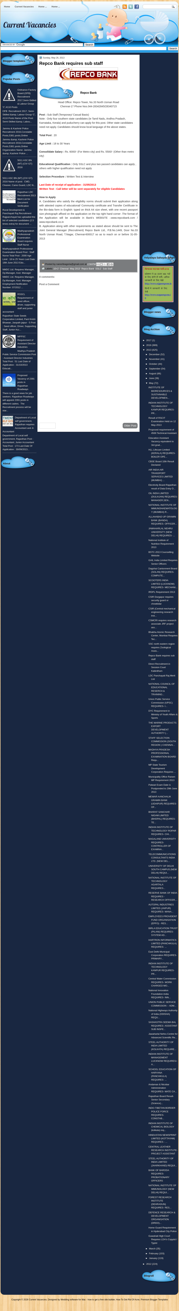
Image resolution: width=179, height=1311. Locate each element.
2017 (149, 340)
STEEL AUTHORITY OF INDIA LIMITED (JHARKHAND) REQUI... (162, 1162)
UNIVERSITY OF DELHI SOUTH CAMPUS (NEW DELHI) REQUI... (162, 869)
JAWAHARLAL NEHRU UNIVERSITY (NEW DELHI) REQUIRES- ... (161, 532)
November (154, 359)
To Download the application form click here (66, 255)
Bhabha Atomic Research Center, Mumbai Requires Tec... (163, 636)
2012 (149, 1264)
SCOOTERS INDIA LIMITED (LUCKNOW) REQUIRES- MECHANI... (162, 584)
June (152, 378)
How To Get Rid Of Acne (128, 1299)
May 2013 (75, 268)
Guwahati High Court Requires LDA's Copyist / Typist (162, 1239)
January (153, 1258)
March (152, 1248)
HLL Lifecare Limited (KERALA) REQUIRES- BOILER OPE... (161, 453)
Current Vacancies (24, 6)
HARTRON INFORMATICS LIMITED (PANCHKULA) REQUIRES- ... (162, 943)
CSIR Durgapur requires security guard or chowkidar (160, 600)
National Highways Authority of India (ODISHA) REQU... (162, 1014)
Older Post (130, 425)
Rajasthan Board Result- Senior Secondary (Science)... (161, 1100)
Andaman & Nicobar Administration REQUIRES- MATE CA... (162, 1088)
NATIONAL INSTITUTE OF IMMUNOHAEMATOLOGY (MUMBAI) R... (162, 508)
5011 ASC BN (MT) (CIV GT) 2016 (24, 164)
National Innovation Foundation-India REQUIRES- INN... (159, 994)
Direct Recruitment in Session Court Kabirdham (159, 667)
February (154, 1253)
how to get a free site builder (101, 1299)
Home (7, 6)
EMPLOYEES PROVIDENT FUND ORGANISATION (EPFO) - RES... (162, 920)
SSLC (98, 268)
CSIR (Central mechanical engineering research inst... (161, 612)
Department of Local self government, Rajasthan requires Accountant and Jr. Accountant (19, 424)
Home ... (42, 6)
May (151, 383)
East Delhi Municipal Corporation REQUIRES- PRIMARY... (162, 955)
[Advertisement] (88, 391)
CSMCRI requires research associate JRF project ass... (162, 624)
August (153, 373)
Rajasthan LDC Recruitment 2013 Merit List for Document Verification (26, 199)
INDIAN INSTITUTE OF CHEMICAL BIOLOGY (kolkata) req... (161, 1127)
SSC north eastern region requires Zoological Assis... (161, 647)
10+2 (56, 268)
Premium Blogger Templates (154, 1299)
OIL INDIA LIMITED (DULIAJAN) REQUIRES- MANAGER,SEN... (163, 497)
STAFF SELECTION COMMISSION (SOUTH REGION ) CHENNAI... (162, 741)
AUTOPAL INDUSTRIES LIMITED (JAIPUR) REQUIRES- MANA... (161, 908)
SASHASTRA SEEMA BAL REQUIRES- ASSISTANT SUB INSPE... (162, 1026)
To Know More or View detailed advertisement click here (74, 246)
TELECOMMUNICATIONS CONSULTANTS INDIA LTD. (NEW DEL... (162, 858)
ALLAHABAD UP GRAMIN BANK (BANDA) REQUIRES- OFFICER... (162, 520)
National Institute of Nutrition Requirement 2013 (161, 544)
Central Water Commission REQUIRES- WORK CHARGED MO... (162, 982)
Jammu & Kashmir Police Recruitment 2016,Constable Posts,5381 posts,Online (17, 132)
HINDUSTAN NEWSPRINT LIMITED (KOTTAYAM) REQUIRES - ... (162, 1138)
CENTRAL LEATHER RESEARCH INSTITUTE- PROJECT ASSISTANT (163, 1150)
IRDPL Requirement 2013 (161, 592)
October (153, 364)
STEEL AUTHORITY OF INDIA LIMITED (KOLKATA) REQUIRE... (162, 1046)
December (154, 354)
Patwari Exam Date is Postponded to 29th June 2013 (162, 788)
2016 (149, 345)
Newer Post (47, 425)
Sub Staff (107, 268)
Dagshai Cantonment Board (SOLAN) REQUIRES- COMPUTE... (162, 572)
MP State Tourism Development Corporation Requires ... (162, 768)
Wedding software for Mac (73, 1299)
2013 (149, 350)
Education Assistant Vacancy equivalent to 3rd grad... (161, 441)
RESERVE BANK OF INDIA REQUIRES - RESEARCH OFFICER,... (163, 896)
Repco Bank (87, 268)
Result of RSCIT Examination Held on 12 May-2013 (162, 421)
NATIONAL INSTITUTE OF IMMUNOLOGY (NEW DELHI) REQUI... (162, 1189)
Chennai (64, 268)
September (155, 368)
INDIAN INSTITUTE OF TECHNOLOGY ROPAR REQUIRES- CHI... (162, 831)
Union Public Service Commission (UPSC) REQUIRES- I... (160, 703)
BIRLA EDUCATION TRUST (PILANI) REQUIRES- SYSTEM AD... (163, 932)
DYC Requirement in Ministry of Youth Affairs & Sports (163, 714)
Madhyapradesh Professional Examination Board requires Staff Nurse (25, 238)
